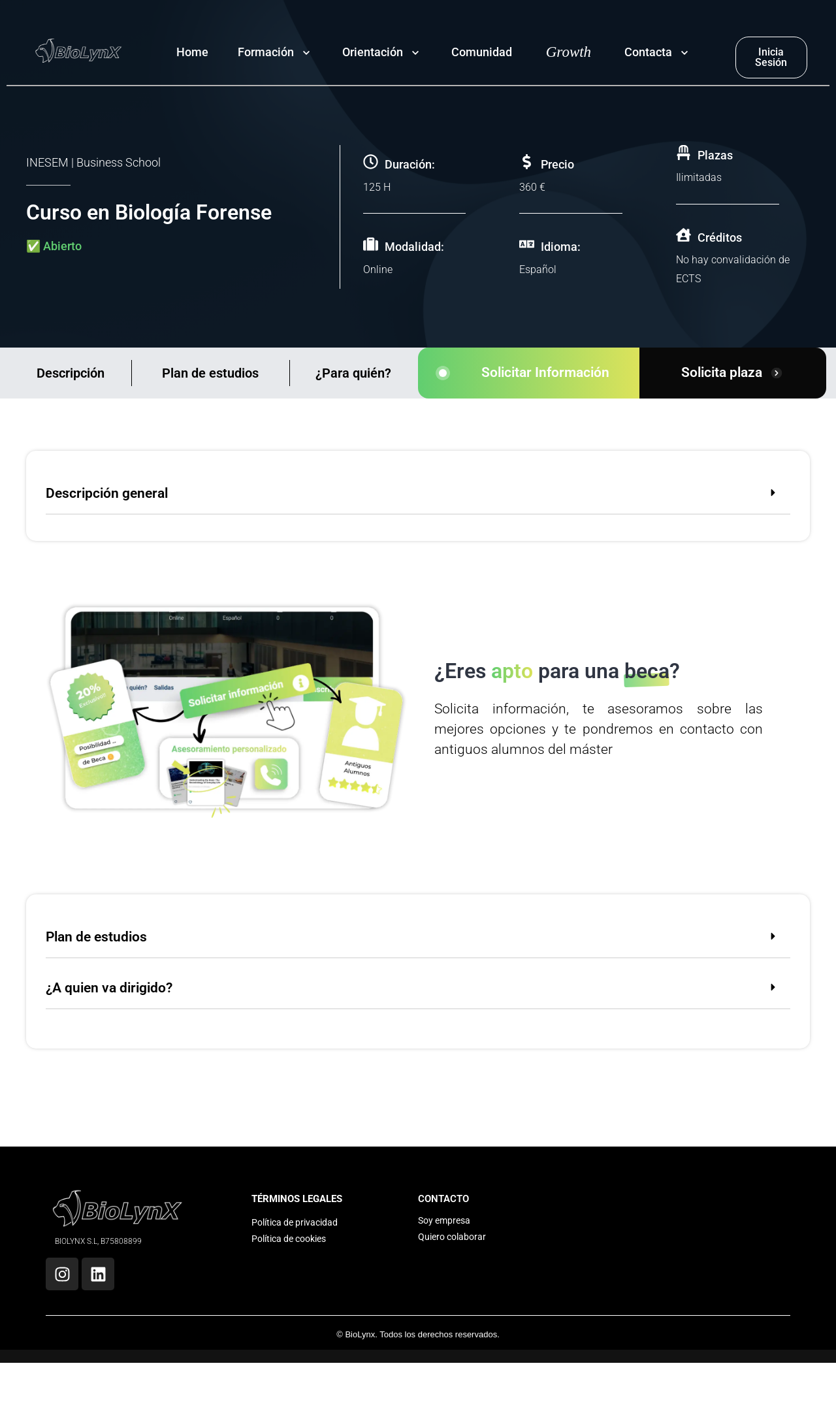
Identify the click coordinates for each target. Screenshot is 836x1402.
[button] (418, 496)
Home (192, 52)
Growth (568, 52)
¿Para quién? (353, 373)
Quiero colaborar (452, 1236)
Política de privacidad (294, 1222)
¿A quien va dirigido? (109, 988)
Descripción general (107, 493)
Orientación (372, 52)
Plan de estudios (210, 373)
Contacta (648, 52)
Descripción (70, 373)
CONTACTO (443, 1199)
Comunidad (481, 52)
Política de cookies (288, 1238)
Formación (266, 52)
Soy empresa (444, 1220)
